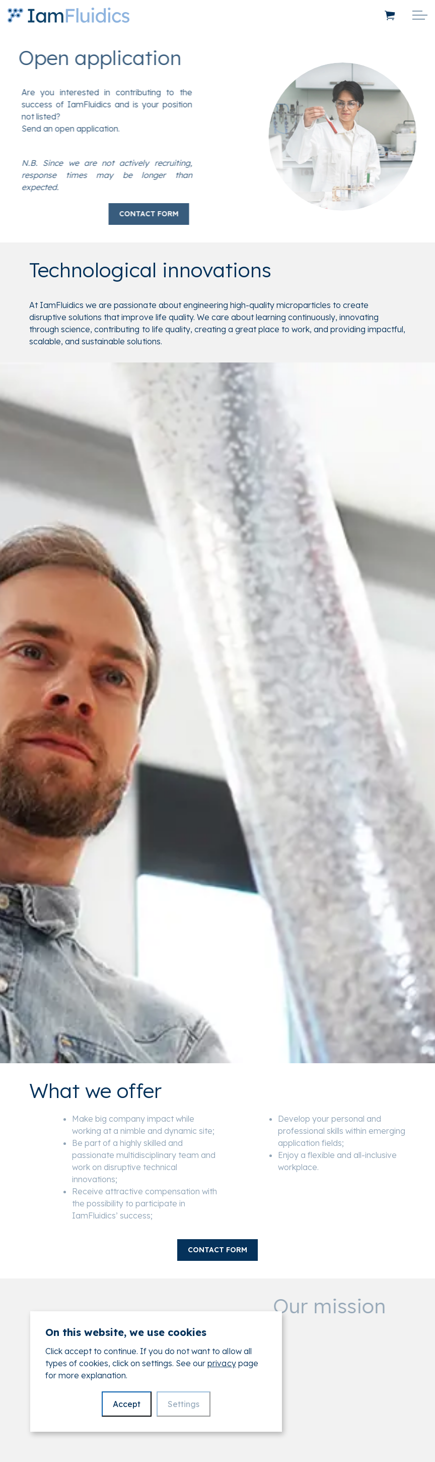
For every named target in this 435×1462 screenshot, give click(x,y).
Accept (126, 1404)
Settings (183, 1404)
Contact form (135, 214)
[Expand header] (420, 15)
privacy (221, 1363)
